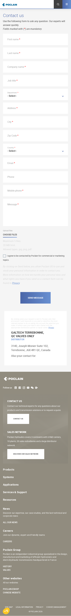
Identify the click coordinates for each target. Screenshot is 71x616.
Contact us (18, 419)
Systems (8, 477)
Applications (11, 484)
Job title (11, 80)
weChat (32, 387)
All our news (10, 522)
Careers (7, 541)
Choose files (10, 234)
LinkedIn (15, 387)
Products (8, 469)
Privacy (16, 283)
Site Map (9, 607)
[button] (6, 611)
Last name (13, 53)
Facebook (19, 387)
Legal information (24, 607)
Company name (15, 66)
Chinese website (11, 592)
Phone (10, 176)
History (7, 566)
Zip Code (12, 135)
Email (10, 163)
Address (11, 108)
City (9, 121)
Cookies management (56, 607)
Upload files (7, 230)
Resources (9, 499)
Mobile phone (14, 190)
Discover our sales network (25, 454)
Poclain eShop (11, 589)
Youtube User (28, 387)
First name (13, 39)
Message (12, 204)
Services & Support (15, 492)
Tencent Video (36, 387)
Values (6, 570)
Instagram (23, 387)
